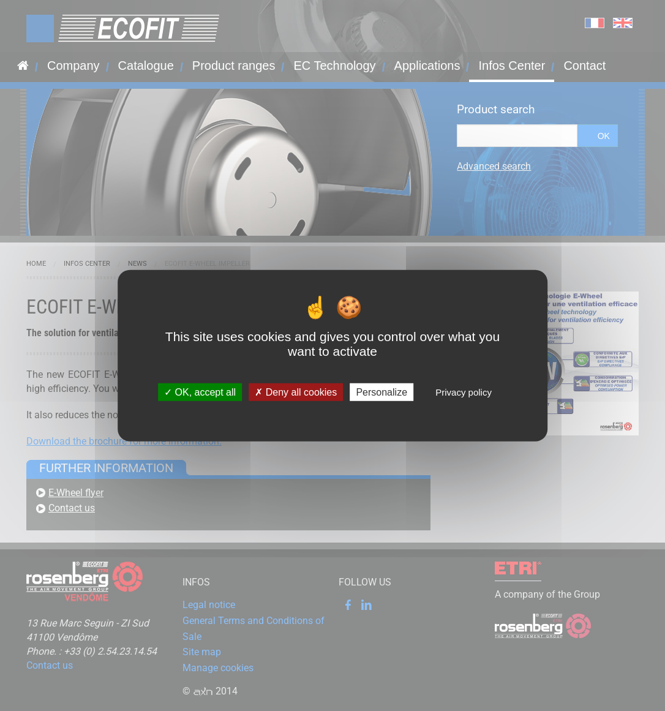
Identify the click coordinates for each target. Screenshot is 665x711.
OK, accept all (200, 392)
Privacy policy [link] (463, 392)
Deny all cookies (296, 392)
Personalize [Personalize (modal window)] (381, 392)
